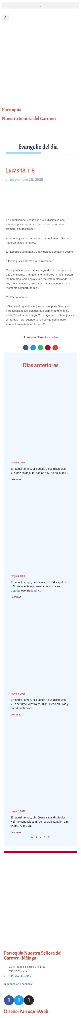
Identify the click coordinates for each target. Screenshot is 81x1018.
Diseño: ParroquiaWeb (26, 1011)
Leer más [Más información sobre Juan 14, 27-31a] (16, 479)
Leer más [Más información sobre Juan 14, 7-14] (16, 832)
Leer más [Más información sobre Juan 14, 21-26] (16, 597)
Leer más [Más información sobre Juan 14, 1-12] (16, 714)
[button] (40, 5)
